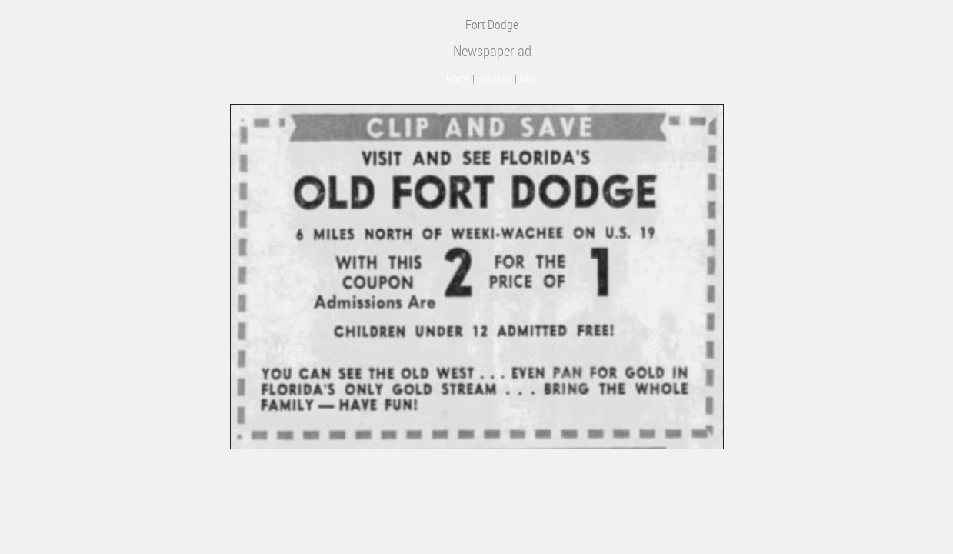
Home (458, 78)
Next (528, 78)
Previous (494, 78)
